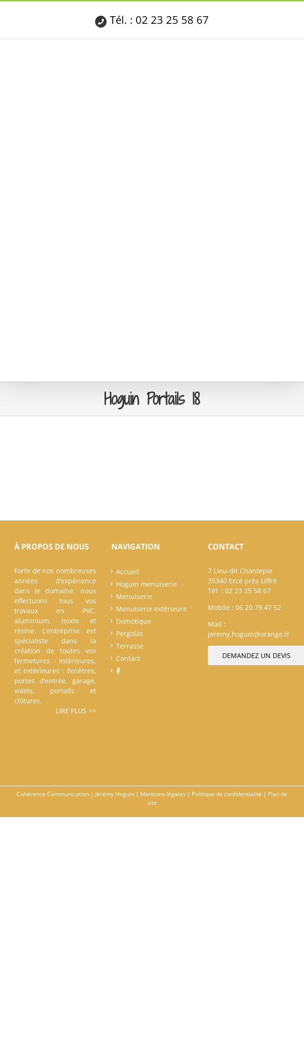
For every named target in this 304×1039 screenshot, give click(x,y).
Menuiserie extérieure (151, 608)
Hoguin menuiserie (146, 584)
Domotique (133, 621)
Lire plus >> (76, 710)
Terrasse (130, 645)
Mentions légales (163, 794)
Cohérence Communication (53, 794)
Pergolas (129, 633)
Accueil (127, 571)
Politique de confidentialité (227, 794)
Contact (128, 658)
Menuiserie (134, 596)
